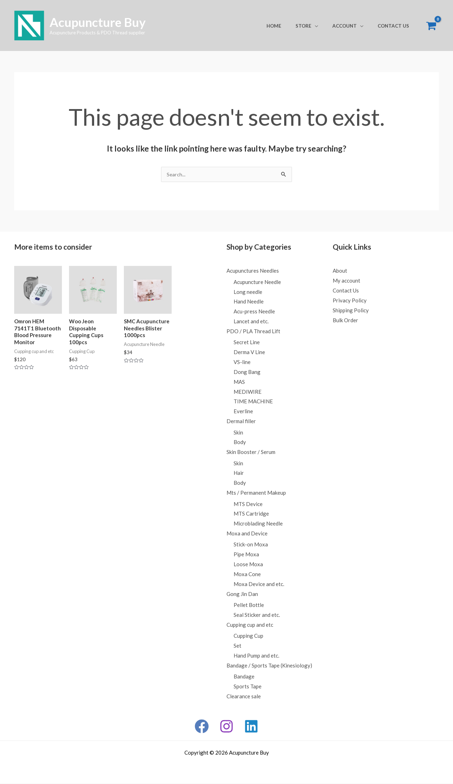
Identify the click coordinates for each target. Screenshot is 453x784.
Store (315, 26)
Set (237, 646)
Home (290, 26)
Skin (238, 433)
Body (240, 442)
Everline (243, 412)
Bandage (244, 677)
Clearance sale (243, 697)
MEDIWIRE (248, 392)
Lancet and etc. (251, 321)
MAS (239, 382)
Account (351, 26)
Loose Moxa (248, 565)
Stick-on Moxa (251, 545)
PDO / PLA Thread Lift (253, 331)
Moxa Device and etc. (259, 584)
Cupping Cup (248, 637)
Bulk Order (345, 320)
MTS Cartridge (251, 514)
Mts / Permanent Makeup (256, 493)
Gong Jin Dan (242, 594)
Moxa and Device (247, 534)
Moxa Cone (247, 575)
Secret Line (247, 343)
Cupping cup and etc (249, 625)
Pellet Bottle (249, 605)
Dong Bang (247, 372)
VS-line (242, 362)
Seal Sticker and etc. (257, 615)
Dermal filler (241, 422)
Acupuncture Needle (257, 282)
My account (346, 281)
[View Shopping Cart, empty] (431, 25)
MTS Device (248, 504)
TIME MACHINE (253, 402)
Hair (239, 473)
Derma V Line (249, 353)
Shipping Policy (351, 310)
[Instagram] (226, 727)
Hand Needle (249, 302)
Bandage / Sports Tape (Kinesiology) (269, 666)
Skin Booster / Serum (250, 452)
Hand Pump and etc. (256, 656)
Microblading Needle (258, 524)
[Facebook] (202, 727)
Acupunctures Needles (252, 271)
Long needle (248, 292)
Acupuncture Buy (98, 22)
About (340, 271)
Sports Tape (248, 687)
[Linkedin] (251, 727)
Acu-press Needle (254, 311)
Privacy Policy (350, 300)
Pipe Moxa (246, 555)
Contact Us (396, 26)
